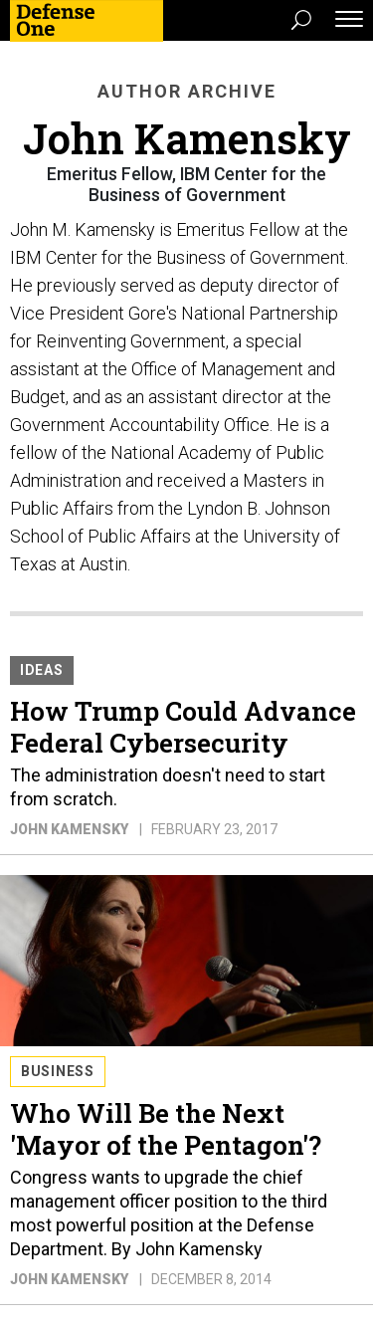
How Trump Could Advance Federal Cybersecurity (183, 727)
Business (57, 1071)
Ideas (42, 670)
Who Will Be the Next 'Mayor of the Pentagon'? (165, 1129)
